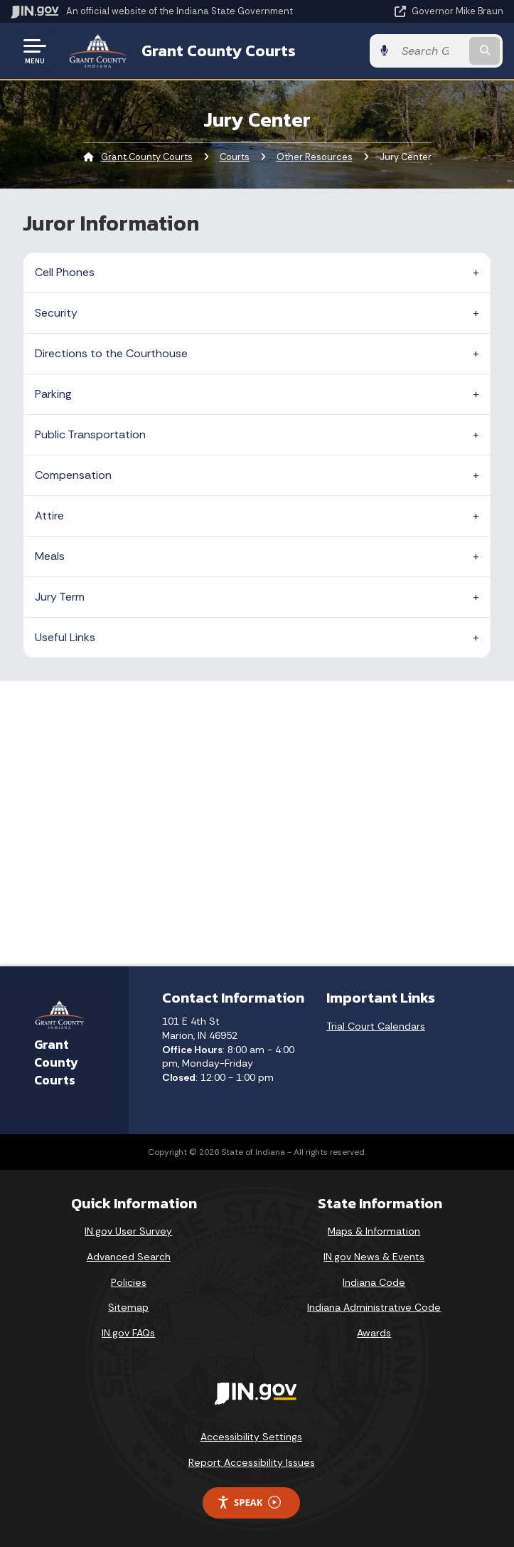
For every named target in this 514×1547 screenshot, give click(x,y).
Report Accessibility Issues (251, 1462)
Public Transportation (90, 434)
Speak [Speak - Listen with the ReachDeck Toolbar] (249, 1502)
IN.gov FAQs (128, 1332)
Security (56, 312)
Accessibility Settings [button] (251, 1436)
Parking (53, 393)
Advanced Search (129, 1256)
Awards (374, 1332)
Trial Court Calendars (375, 1026)
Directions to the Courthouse (111, 353)
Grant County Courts (218, 50)
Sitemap (128, 1307)
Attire (49, 515)
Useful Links (65, 637)
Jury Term (60, 596)
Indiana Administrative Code (374, 1307)
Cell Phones (65, 272)
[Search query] (432, 51)
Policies (128, 1282)
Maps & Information (374, 1231)
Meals (50, 556)
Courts (235, 157)
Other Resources (315, 157)
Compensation (73, 475)
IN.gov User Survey (128, 1231)
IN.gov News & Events (373, 1256)
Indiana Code (374, 1282)
